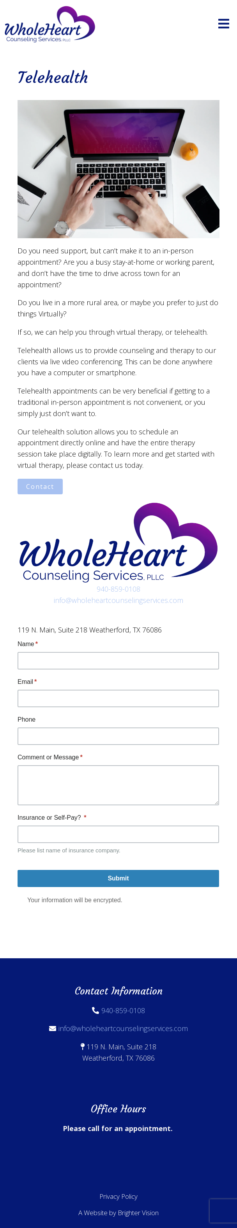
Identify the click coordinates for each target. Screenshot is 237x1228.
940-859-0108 (118, 589)
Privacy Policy (118, 1196)
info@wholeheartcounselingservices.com (118, 600)
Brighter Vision (138, 1212)
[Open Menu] (223, 24)
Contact (40, 486)
